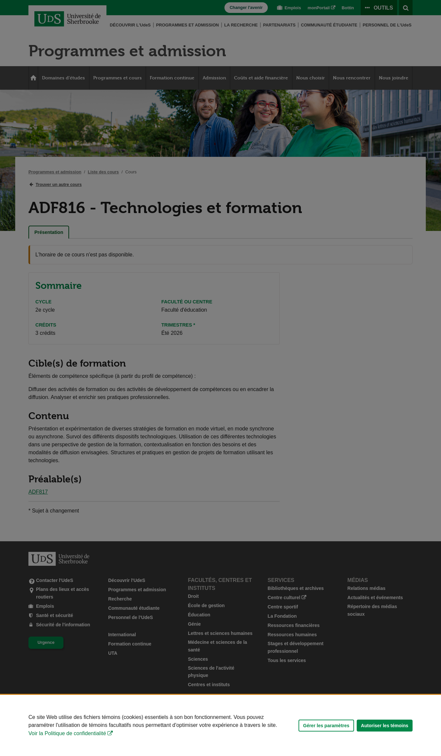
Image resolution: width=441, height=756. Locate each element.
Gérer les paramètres (326, 725)
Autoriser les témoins (384, 725)
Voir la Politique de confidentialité (67, 733)
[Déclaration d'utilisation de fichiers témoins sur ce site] (220, 725)
